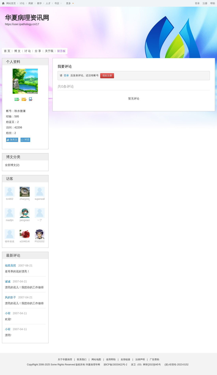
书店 (56, 3)
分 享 (38, 51)
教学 (39, 3)
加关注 (13, 139)
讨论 (22, 3)
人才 (48, 3)
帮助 (212, 3)
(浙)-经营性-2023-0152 (176, 364)
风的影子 (10, 297)
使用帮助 (111, 359)
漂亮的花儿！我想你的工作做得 (24, 287)
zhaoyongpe (26, 199)
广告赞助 (154, 359)
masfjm (10, 220)
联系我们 (81, 359)
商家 (30, 3)
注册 (205, 3)
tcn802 (9, 199)
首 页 (7, 51)
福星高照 (10, 265)
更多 (70, 3)
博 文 (17, 51)
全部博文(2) (12, 165)
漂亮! (8, 335)
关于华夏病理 (65, 359)
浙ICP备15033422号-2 (115, 364)
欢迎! (8, 319)
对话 (26, 139)
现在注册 (107, 75)
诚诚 (7, 281)
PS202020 (40, 241)
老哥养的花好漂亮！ (17, 271)
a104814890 (26, 241)
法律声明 (140, 359)
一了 (39, 220)
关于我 (49, 51)
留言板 (61, 51)
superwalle (40, 199)
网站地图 (96, 359)
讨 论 (27, 51)
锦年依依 (9, 241)
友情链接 (125, 359)
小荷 (7, 313)
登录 (197, 3)
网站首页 (11, 3)
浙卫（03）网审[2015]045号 (146, 364)
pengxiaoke (26, 220)
